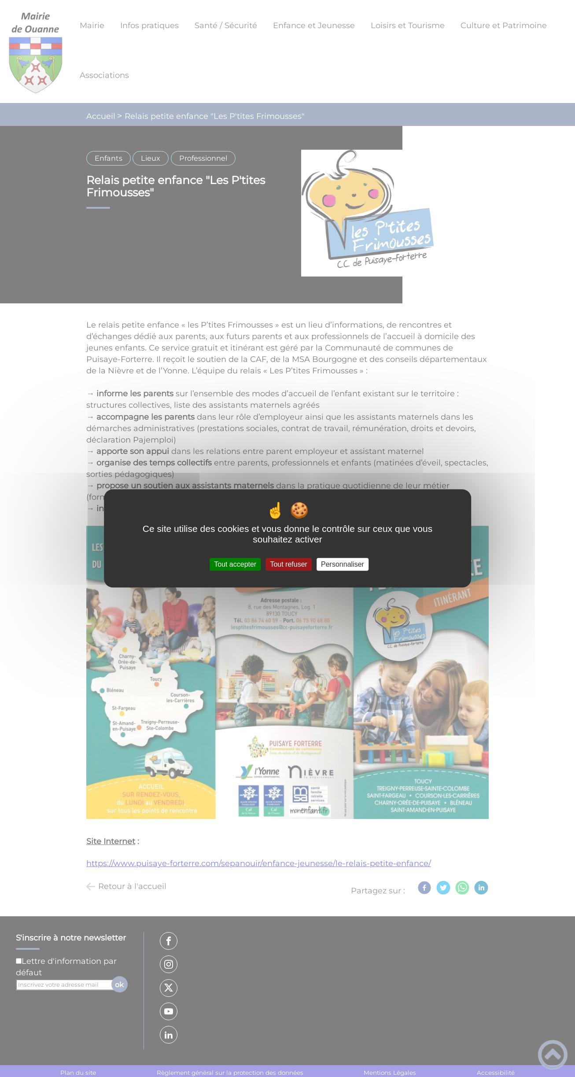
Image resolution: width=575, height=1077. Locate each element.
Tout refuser (288, 564)
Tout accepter (235, 564)
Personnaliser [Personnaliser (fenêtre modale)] (342, 564)
